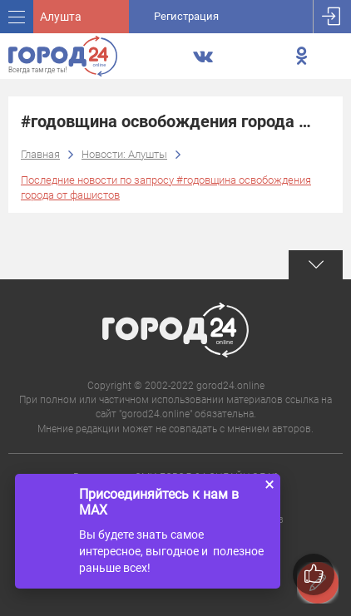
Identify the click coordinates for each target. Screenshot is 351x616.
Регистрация (186, 16)
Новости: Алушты (124, 154)
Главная (40, 154)
